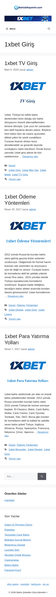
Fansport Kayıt (12, 570)
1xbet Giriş (15, 170)
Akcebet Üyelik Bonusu (17, 555)
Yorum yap (15, 179)
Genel (12, 165)
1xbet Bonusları (17, 449)
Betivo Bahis (11, 565)
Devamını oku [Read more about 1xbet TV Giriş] (30, 156)
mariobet (9, 500)
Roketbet (9, 529)
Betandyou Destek (14, 545)
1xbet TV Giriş (20, 63)
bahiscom (36, 584)
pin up (46, 584)
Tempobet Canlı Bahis (16, 534)
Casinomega (11, 560)
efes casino (13, 584)
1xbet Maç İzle (30, 170)
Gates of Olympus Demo (18, 524)
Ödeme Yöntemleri (27, 305)
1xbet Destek (16, 310)
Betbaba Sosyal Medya (17, 540)
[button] (49, 28)
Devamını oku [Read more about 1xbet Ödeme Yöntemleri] (15, 296)
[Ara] (42, 476)
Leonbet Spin (11, 550)
